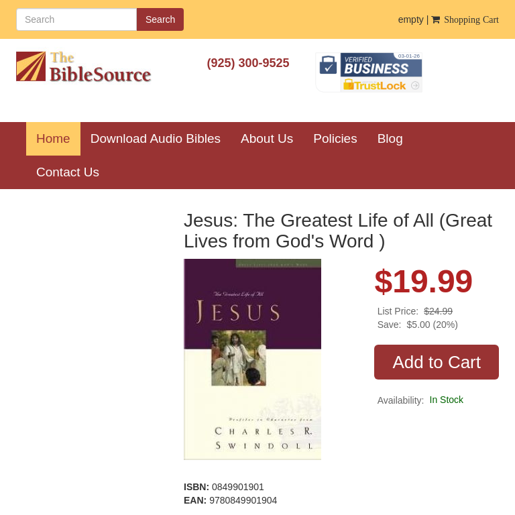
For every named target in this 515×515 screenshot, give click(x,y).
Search (160, 19)
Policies (335, 138)
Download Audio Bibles (156, 138)
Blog (390, 138)
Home (58, 138)
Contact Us (67, 172)
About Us (267, 138)
